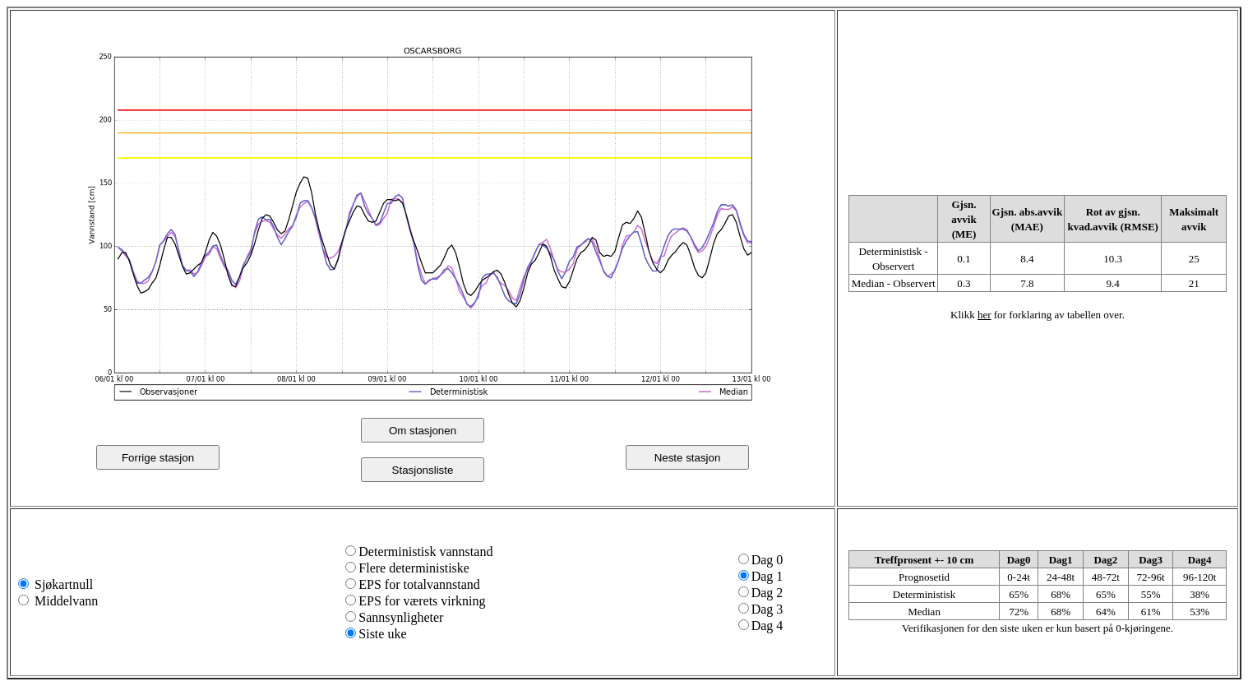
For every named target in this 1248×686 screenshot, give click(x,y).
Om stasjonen (422, 430)
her (984, 314)
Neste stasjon (687, 458)
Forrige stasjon (158, 458)
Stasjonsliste (423, 470)
